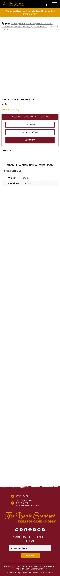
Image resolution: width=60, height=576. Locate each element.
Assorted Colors (39, 26)
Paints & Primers (44, 23)
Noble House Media (44, 573)
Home (14, 23)
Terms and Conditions (23, 569)
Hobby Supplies (27, 23)
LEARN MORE (30, 14)
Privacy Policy (40, 569)
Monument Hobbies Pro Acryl (16, 26)
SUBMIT (30, 555)
